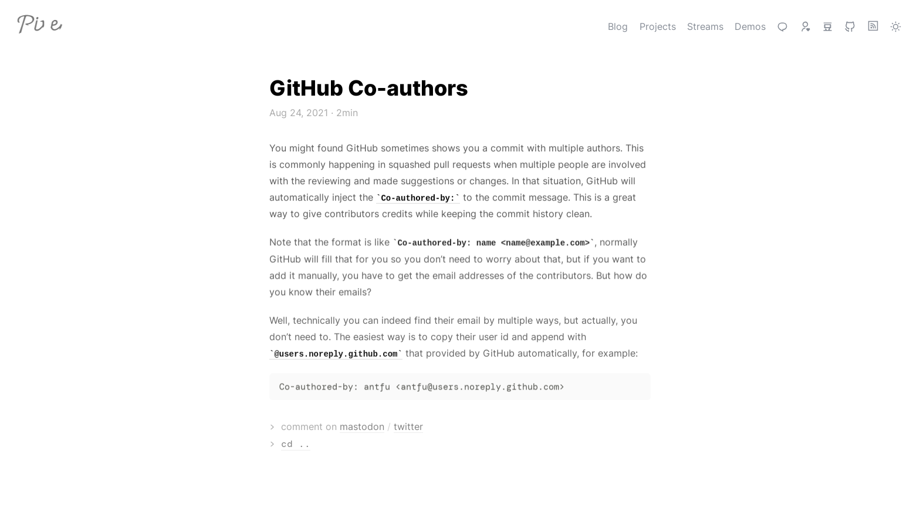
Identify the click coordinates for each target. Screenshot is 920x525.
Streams (705, 26)
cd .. (312, 444)
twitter (424, 426)
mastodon (378, 426)
